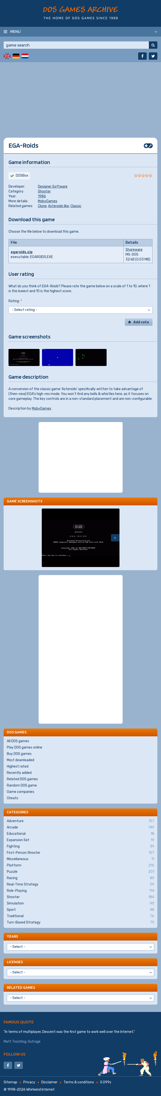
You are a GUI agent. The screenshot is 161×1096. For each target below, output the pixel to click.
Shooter (44, 191)
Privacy (29, 1082)
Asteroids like (58, 206)
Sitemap (10, 1082)
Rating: (15, 301)
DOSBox (22, 175)
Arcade (80, 827)
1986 (42, 196)
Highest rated (17, 766)
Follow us (14, 1054)
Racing (80, 878)
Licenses (15, 962)
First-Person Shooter (80, 852)
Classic (75, 206)
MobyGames (47, 201)
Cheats (12, 798)
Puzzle (80, 871)
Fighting (80, 846)
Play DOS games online (24, 747)
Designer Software (53, 186)
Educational (80, 833)
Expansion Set (80, 840)
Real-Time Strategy (80, 884)
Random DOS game (22, 785)
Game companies (20, 792)
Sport (80, 909)
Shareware (134, 250)
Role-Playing (80, 890)
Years (12, 936)
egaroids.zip (22, 252)
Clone (42, 206)
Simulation (80, 903)
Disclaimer (49, 1082)
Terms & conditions (79, 1082)
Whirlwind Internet (40, 1089)
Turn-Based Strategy (80, 922)
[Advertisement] (80, 96)
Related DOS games (22, 779)
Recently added (19, 773)
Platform (80, 865)
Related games (21, 987)
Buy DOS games (19, 754)
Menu (15, 31)
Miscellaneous (80, 859)
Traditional (80, 916)
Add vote (141, 322)
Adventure (80, 821)
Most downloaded (20, 760)
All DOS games (18, 741)
